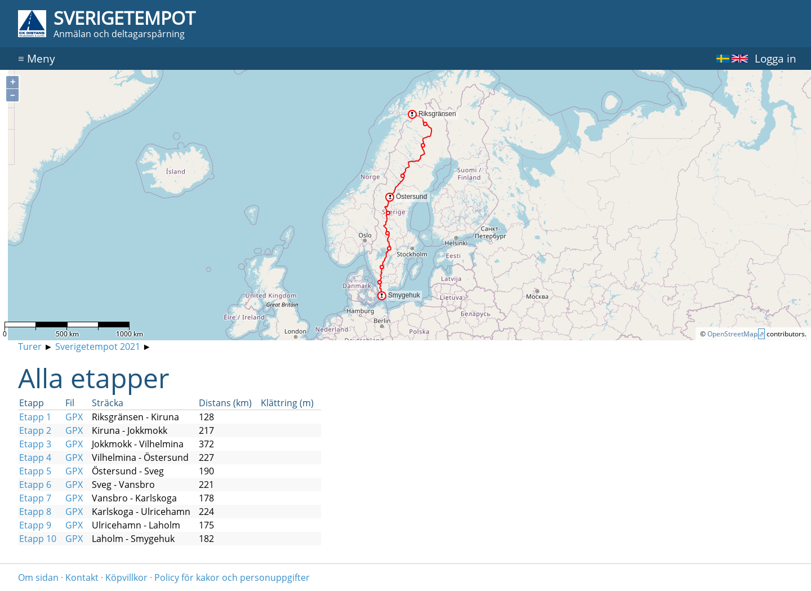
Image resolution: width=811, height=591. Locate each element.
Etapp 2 (35, 430)
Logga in (775, 58)
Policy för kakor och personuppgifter (232, 577)
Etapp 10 (37, 538)
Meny (36, 58)
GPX (74, 417)
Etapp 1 (35, 417)
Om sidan (38, 577)
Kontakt (82, 577)
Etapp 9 (35, 525)
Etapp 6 (35, 484)
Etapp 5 (35, 471)
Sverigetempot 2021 (97, 346)
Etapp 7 (35, 498)
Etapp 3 (35, 444)
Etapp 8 (35, 511)
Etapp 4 (35, 457)
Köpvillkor (126, 577)
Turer (30, 346)
